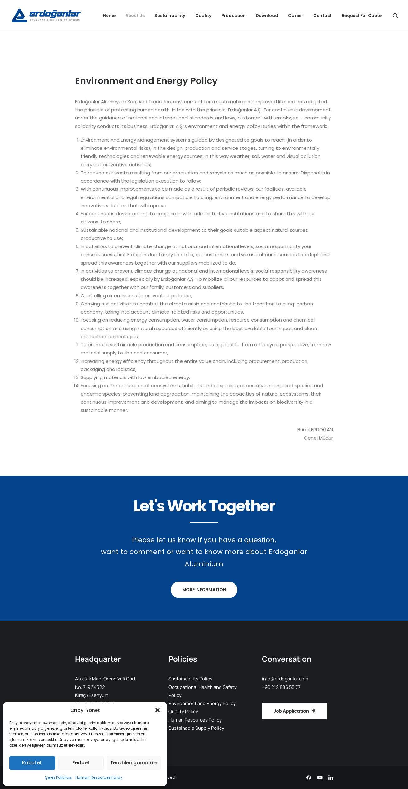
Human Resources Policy (98, 777)
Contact (322, 15)
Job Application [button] (294, 711)
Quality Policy (183, 711)
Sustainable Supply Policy (196, 728)
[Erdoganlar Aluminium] (45, 15)
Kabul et (32, 762)
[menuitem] (109, 15)
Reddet (81, 762)
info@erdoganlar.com (285, 678)
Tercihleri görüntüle (133, 762)
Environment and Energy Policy (202, 703)
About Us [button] (135, 15)
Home (109, 15)
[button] (157, 710)
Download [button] (267, 15)
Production (233, 15)
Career (295, 15)
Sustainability (169, 15)
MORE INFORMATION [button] (204, 590)
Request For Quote (362, 15)
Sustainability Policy (190, 678)
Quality (203, 15)
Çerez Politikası (58, 777)
